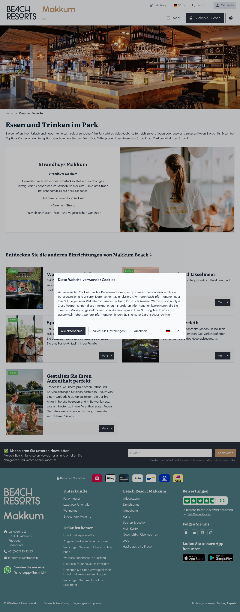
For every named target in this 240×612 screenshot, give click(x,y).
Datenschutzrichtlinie (156, 314)
